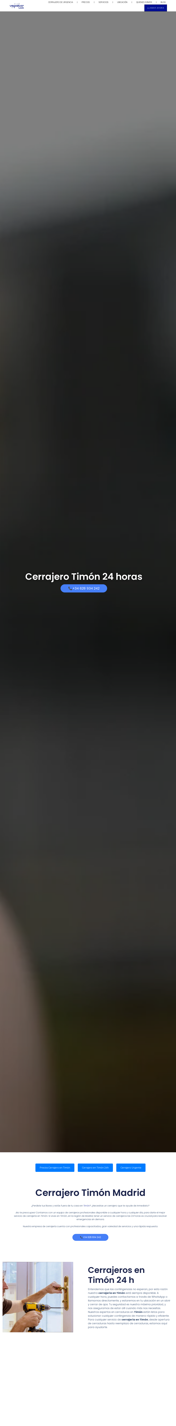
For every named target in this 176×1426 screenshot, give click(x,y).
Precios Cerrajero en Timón (55, 1167)
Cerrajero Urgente (131, 1167)
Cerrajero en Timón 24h (95, 1167)
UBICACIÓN (122, 2)
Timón (86, 1205)
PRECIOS (86, 2)
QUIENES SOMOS (144, 2)
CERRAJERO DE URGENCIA (60, 2)
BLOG (163, 2)
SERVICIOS (103, 2)
